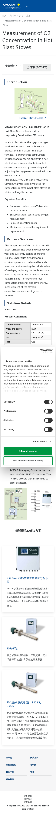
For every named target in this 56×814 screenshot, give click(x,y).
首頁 (4, 15)
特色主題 (10, 772)
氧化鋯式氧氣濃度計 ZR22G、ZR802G (25, 704)
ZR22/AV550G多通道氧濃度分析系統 (27, 579)
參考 (21, 15)
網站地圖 (28, 802)
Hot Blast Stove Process (32, 117)
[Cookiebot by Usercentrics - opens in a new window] (40, 351)
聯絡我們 (10, 779)
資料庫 (13, 15)
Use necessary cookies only (28, 460)
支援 (32, 772)
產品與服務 (11, 764)
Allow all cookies (28, 451)
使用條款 (28, 796)
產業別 (9, 757)
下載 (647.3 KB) (37, 67)
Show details (40, 441)
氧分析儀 (12, 648)
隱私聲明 (28, 799)
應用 (28, 15)
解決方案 (34, 757)
